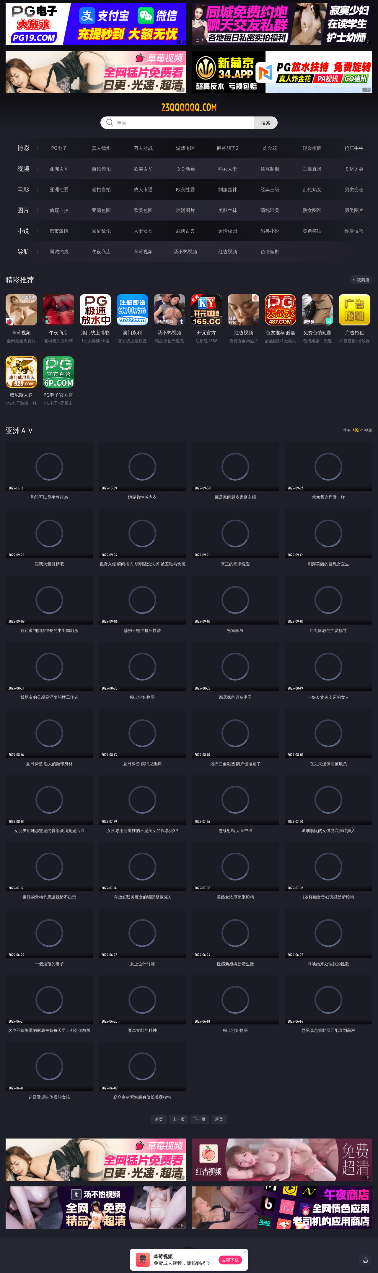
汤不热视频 (185, 251)
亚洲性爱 (59, 189)
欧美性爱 (185, 189)
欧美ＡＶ (143, 169)
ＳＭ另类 (354, 169)
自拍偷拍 (101, 169)
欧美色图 (143, 210)
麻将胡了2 (227, 148)
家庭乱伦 (101, 231)
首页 (159, 1119)
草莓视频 (143, 251)
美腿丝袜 (227, 210)
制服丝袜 (227, 189)
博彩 (23, 148)
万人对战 (143, 148)
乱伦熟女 (312, 189)
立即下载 (230, 1260)
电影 (23, 189)
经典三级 (269, 189)
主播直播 (312, 169)
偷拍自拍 (101, 189)
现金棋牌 (312, 148)
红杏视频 (227, 251)
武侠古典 (185, 231)
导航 (23, 251)
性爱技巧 (354, 231)
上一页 (178, 1119)
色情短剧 (269, 251)
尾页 (219, 1119)
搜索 (266, 122)
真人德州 (101, 148)
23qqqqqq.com (189, 107)
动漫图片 (185, 210)
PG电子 (59, 148)
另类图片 (354, 210)
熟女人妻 (227, 169)
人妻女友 (143, 231)
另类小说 (269, 231)
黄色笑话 (312, 231)
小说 (23, 231)
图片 (23, 210)
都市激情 (59, 231)
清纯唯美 (269, 210)
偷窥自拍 (59, 210)
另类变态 (354, 189)
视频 (23, 169)
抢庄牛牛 (354, 148)
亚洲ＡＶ (59, 169)
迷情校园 (227, 231)
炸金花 (270, 148)
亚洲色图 (101, 210)
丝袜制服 (269, 169)
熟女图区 (312, 210)
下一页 (199, 1119)
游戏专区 (185, 148)
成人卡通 (143, 189)
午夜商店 (101, 251)
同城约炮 (59, 251)
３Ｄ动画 (185, 169)
